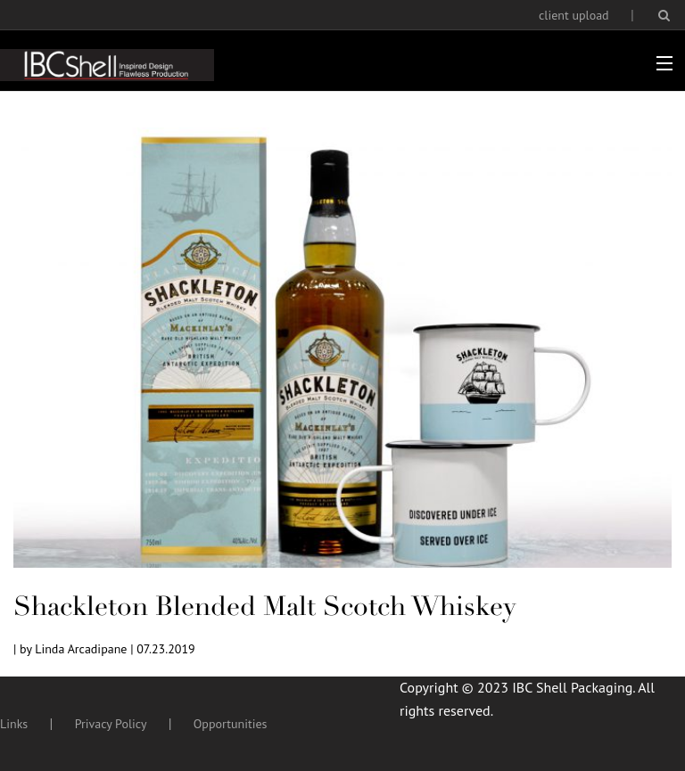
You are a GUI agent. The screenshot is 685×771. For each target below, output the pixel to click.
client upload (574, 15)
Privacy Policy (111, 724)
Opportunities (231, 724)
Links (14, 724)
